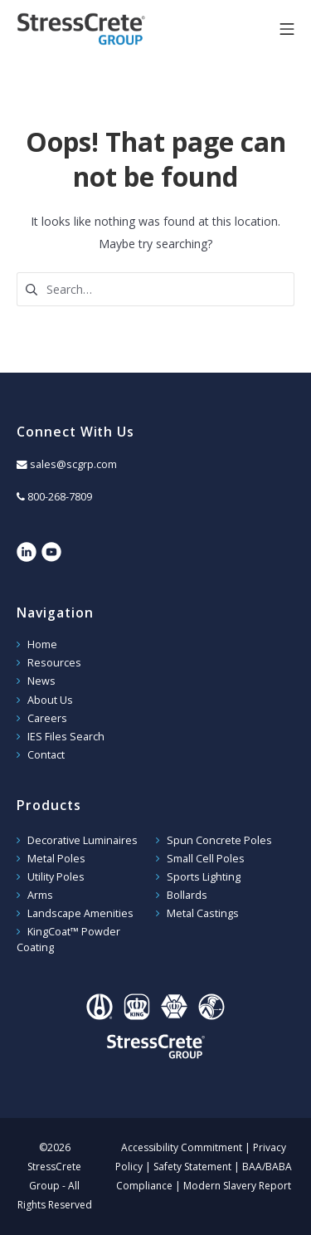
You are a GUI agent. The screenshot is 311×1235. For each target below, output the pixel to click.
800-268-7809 (59, 497)
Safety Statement (192, 1166)
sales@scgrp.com (73, 464)
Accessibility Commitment (181, 1147)
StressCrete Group (108, 29)
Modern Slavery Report (237, 1186)
